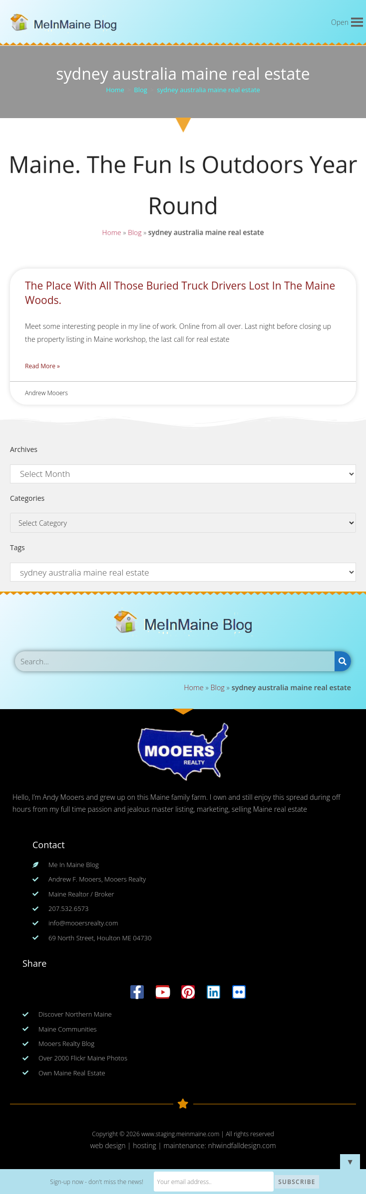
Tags (17, 547)
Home (110, 233)
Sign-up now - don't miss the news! (96, 1182)
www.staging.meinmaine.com (180, 1134)
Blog (134, 233)
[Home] (115, 89)
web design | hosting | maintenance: (149, 1145)
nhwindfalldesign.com (242, 1145)
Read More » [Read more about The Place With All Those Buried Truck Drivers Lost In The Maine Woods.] (42, 366)
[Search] (343, 661)
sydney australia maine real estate (208, 89)
